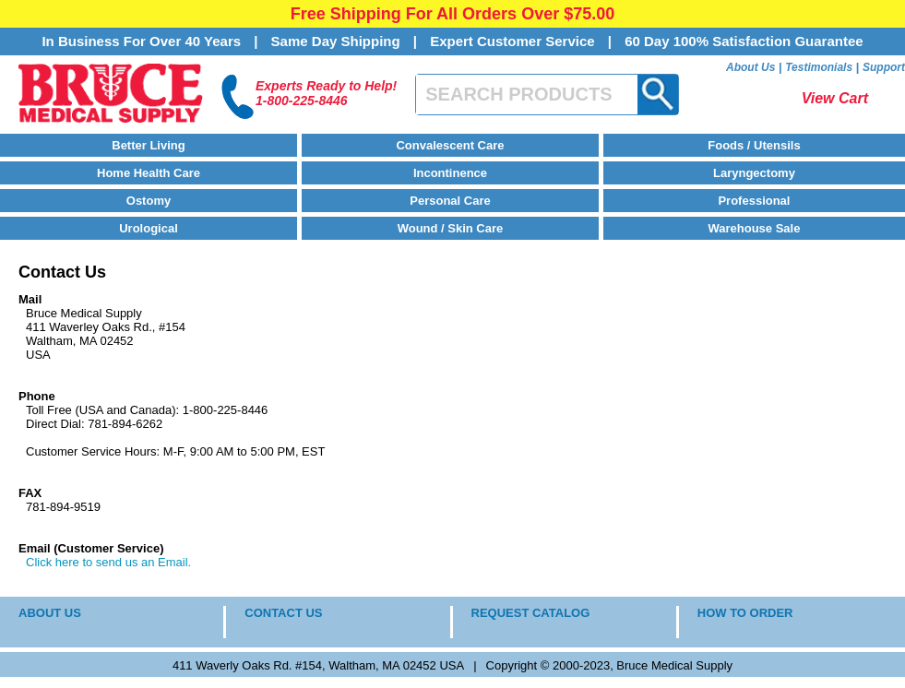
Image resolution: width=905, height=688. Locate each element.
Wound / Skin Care (451, 228)
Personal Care (450, 201)
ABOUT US (49, 613)
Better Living (148, 145)
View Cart (835, 98)
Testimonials (818, 67)
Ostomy (148, 201)
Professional (754, 201)
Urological (148, 228)
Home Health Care (148, 173)
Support (884, 67)
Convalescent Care (450, 145)
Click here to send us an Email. (108, 562)
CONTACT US (283, 613)
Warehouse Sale (754, 228)
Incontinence (450, 173)
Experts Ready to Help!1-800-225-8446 (326, 93)
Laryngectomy (754, 173)
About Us (750, 67)
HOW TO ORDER (745, 613)
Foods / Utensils (754, 145)
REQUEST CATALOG (530, 613)
